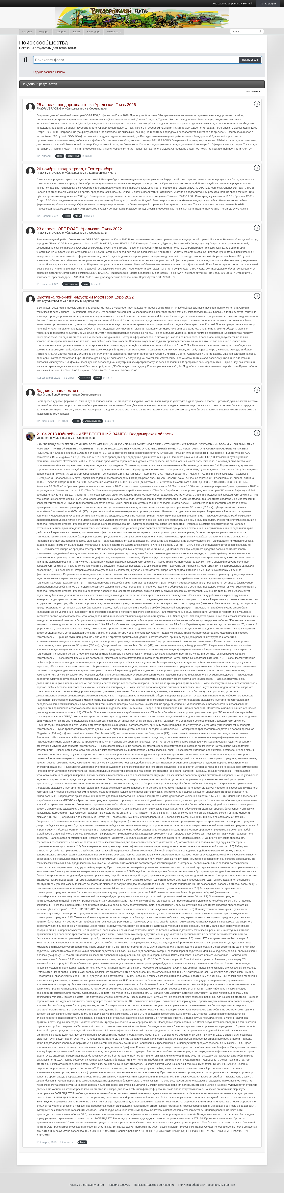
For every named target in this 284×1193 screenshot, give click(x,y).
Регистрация (268, 3)
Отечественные (91, 394)
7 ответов (67, 1142)
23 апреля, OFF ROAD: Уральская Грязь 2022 (79, 229)
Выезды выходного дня (84, 301)
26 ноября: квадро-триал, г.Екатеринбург (75, 169)
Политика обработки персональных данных (206, 1184)
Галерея (61, 31)
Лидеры (43, 31)
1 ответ (69, 377)
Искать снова (250, 59)
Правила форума (119, 1184)
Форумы (27, 31)
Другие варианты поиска (49, 71)
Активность (114, 31)
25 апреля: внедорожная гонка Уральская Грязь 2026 (86, 104)
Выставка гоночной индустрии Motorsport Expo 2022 (85, 297)
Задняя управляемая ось (60, 390)
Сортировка (253, 92)
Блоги (76, 31)
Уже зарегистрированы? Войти (232, 3)
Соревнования (98, 108)
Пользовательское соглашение (154, 1184)
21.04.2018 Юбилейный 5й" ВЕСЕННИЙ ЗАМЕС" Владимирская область (105, 434)
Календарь (93, 31)
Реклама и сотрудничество (86, 1184)
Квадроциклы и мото (102, 172)
